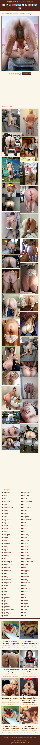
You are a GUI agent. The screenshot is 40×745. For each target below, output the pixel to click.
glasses (5, 607)
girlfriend (5, 604)
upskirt (24, 601)
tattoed (24, 592)
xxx (23, 616)
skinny (24, 580)
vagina (24, 604)
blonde (5, 532)
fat (3, 589)
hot (23, 505)
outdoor (25, 541)
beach (5, 511)
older (24, 538)
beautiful (5, 514)
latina (24, 511)
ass (4, 498)
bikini (4, 526)
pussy (24, 565)
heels (24, 498)
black (4, 529)
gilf (3, 601)
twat (23, 598)
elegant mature (8, 583)
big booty (6, 520)
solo (23, 586)
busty (4, 547)
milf (23, 523)
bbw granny (7, 508)
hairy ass (25, 492)
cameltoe (6, 553)
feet (4, 592)
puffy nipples (27, 562)
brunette (5, 544)
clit (3, 559)
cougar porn (7, 565)
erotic (4, 586)
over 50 (25, 547)
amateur (5, 492)
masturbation (27, 520)
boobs (5, 538)
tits (23, 595)
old (23, 532)
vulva (24, 610)
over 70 (25, 553)
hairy (4, 616)
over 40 (25, 544)
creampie (6, 571)
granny (5, 613)
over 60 (25, 550)
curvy (4, 577)
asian (4, 495)
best (4, 517)
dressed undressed (9, 580)
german (5, 598)
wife (23, 613)
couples (5, 568)
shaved (25, 577)
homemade (26, 501)
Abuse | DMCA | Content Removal (14, 737)
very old (25, 607)
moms (24, 526)
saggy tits (25, 571)
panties (25, 556)
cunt (4, 574)
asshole (5, 501)
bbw (4, 505)
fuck (4, 595)
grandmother (7, 610)
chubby (5, 556)
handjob (25, 495)
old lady (25, 535)
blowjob (5, 535)
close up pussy (8, 562)
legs (23, 514)
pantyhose (26, 559)
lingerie (25, 517)
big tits (5, 523)
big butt (5, 550)
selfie (24, 574)
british (4, 541)
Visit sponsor (26, 74)
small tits (25, 583)
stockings (25, 589)
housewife (26, 508)
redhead (25, 568)
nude (24, 529)
